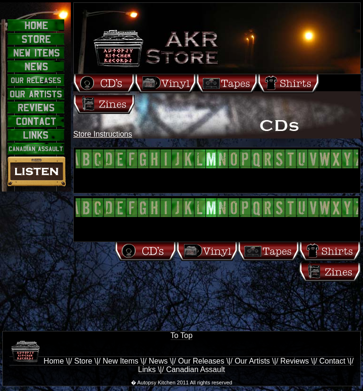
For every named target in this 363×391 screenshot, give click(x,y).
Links (147, 369)
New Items (120, 361)
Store (83, 361)
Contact (332, 361)
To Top (182, 335)
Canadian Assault (195, 369)
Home (36, 360)
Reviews (294, 361)
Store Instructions (102, 134)
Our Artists (252, 361)
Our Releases (201, 361)
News (158, 361)
